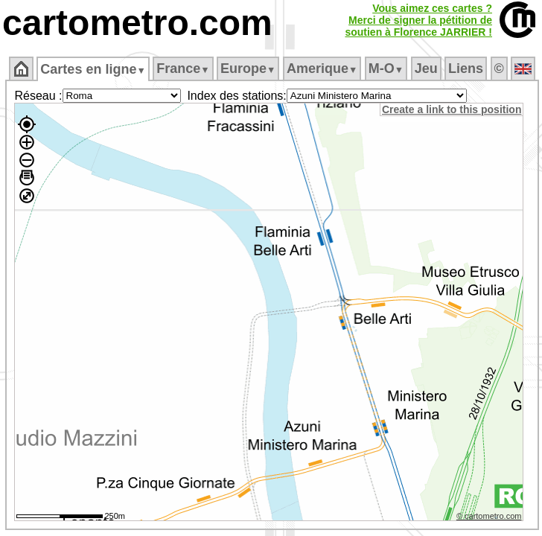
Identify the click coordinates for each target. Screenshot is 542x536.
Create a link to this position (451, 109)
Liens (465, 68)
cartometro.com (137, 22)
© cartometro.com (489, 515)
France (182, 68)
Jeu (426, 68)
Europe (247, 68)
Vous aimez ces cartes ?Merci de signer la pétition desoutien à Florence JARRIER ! (418, 20)
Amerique (322, 68)
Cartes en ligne (92, 69)
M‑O (386, 68)
